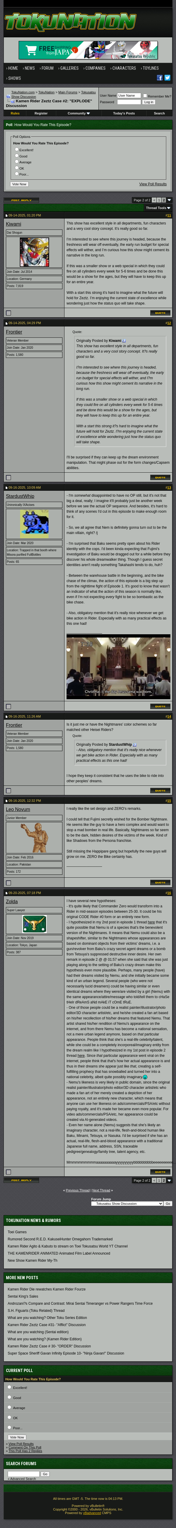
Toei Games (17, 1232)
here (151, 922)
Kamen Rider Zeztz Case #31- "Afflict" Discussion (47, 1325)
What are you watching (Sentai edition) (38, 1332)
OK (19, 168)
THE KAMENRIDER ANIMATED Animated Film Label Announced (59, 1253)
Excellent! (24, 150)
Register (41, 113)
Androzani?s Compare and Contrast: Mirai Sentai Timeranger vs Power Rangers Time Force (80, 1303)
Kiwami (13, 224)
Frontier (14, 331)
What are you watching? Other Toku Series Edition (47, 1318)
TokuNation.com (23, 92)
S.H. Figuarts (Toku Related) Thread (36, 1311)
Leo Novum (18, 809)
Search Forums (21, 1463)
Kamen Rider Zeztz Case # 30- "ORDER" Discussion (49, 1346)
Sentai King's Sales (23, 1296)
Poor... (22, 174)
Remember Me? (157, 96)
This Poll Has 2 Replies (25, 1451)
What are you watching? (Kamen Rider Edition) (45, 1339)
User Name (108, 95)
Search (159, 113)
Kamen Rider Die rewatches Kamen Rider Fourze (46, 1289)
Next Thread (101, 1190)
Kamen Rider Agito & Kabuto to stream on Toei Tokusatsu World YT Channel (68, 1246)
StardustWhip (20, 496)
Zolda (12, 901)
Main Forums (67, 92)
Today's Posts (124, 113)
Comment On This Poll (25, 1447)
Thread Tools (156, 208)
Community (79, 113)
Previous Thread (78, 1190)
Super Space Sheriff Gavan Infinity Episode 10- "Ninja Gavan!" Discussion (66, 1353)
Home (13, 68)
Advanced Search (23, 1479)
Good (21, 156)
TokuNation (46, 92)
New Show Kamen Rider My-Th (32, 1260)
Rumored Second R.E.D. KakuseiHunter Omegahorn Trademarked (60, 1239)
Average (23, 162)
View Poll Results (153, 184)
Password (107, 102)
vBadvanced (92, 1513)
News (30, 68)
